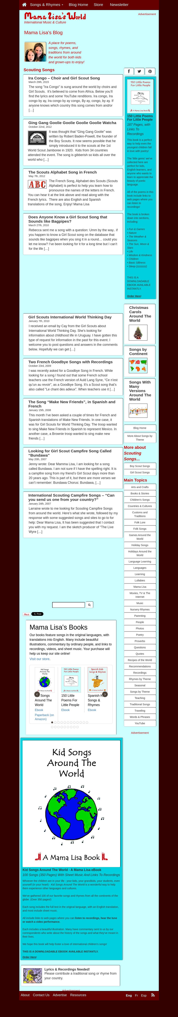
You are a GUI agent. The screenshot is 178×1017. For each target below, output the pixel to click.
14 (55, 727)
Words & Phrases (140, 717)
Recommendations (140, 666)
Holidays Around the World (140, 553)
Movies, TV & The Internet (140, 595)
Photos (140, 628)
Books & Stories (140, 493)
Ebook (39, 710)
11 (84, 722)
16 (62, 727)
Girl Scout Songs (140, 472)
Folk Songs (139, 528)
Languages (139, 567)
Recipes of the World (140, 660)
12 (87, 722)
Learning (140, 574)
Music (139, 603)
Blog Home (139, 427)
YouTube (140, 723)
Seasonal (139, 685)
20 (74, 727)
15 (58, 727)
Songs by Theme (140, 691)
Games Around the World (140, 537)
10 (81, 722)
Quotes (140, 653)
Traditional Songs (140, 704)
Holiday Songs (139, 545)
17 (65, 727)
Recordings (140, 672)
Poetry (140, 634)
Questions (140, 647)
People (140, 622)
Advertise (60, 995)
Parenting (140, 615)
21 (77, 727)
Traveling (140, 710)
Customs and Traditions (139, 514)
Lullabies (140, 580)
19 (71, 727)
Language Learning (140, 561)
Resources (78, 995)
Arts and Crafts (140, 487)
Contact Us (41, 995)
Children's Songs (140, 499)
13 (52, 727)
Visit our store (40, 659)
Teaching (140, 698)
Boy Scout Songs (140, 466)
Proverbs (140, 641)
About (25, 995)
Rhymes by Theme (140, 679)
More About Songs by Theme (139, 437)
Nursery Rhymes (139, 609)
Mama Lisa (139, 586)
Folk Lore (139, 522)
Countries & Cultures (140, 506)
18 (68, 727)
